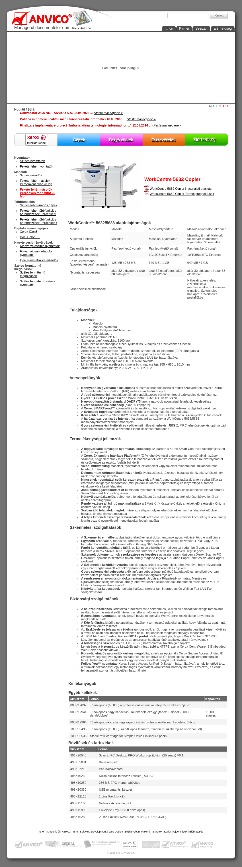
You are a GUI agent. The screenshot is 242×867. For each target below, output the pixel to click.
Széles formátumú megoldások (32, 274)
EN (218, 106)
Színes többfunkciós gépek (38, 205)
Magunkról (53, 831)
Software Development (93, 831)
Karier (167, 831)
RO (211, 106)
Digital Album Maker (136, 831)
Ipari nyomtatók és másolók (39, 260)
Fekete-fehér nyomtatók (36, 166)
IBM (75, 831)
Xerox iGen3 (28, 231)
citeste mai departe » (108, 113)
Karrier (184, 28)
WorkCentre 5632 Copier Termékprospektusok (182, 193)
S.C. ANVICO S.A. (125, 853)
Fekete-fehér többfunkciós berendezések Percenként (38, 212)
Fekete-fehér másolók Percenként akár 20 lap (36, 182)
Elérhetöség (223, 28)
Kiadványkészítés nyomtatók (40, 246)
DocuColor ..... (30, 237)
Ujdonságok (180, 831)
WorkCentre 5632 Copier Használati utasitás (181, 188)
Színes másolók (31, 175)
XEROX (66, 831)
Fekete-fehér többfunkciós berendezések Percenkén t (38, 221)
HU (225, 106)
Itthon (169, 28)
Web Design (116, 831)
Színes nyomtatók (32, 161)
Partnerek (156, 831)
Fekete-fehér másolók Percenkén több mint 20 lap (37, 193)
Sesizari (201, 28)
